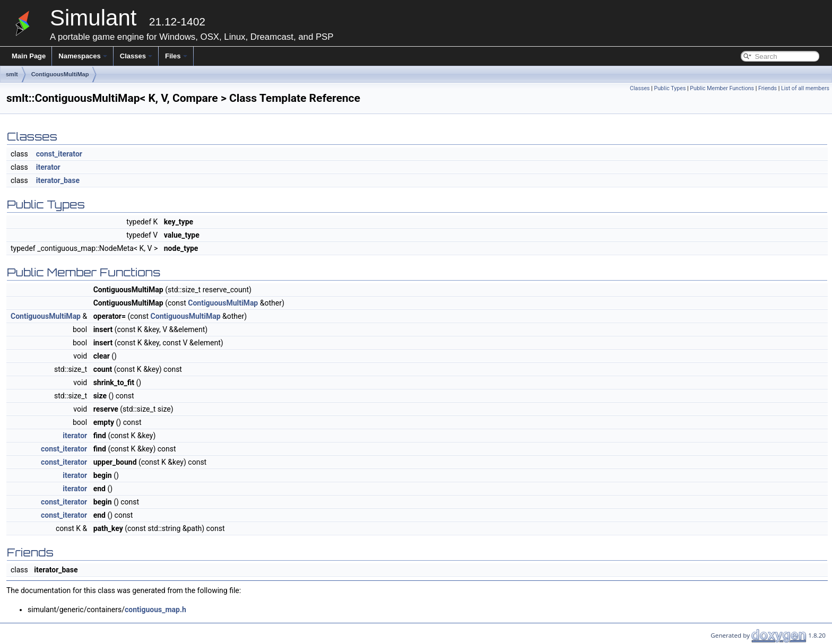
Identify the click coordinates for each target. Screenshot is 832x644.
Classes (136, 56)
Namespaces (82, 56)
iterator (48, 167)
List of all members (805, 88)
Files (176, 56)
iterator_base (58, 180)
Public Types (670, 88)
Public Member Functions (722, 88)
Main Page (29, 56)
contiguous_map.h (155, 609)
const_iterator (59, 154)
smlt (12, 74)
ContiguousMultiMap (60, 74)
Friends (767, 88)
